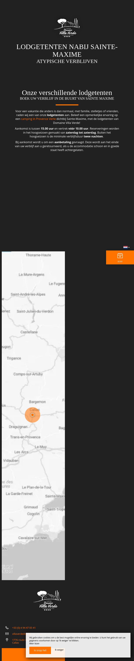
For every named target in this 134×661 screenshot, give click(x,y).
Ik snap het (40, 650)
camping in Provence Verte (38, 119)
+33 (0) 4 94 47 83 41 (24, 627)
